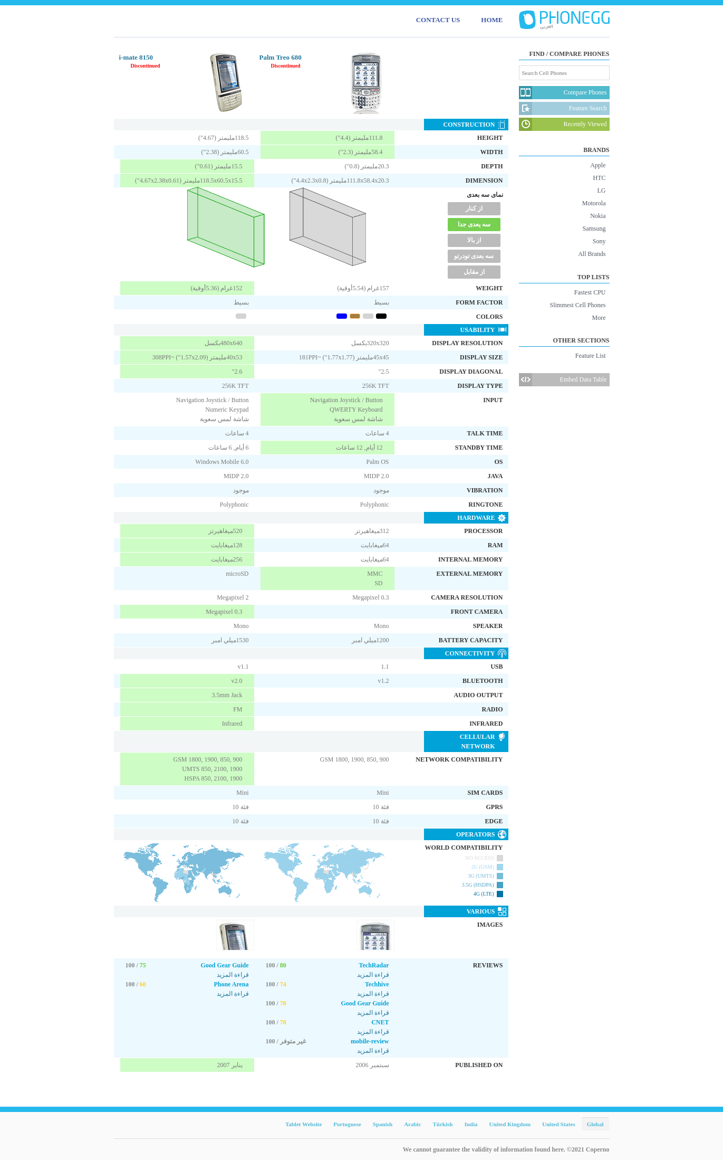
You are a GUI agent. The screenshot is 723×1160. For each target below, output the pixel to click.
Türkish (443, 1124)
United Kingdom (510, 1124)
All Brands (591, 254)
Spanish (382, 1124)
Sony (599, 241)
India (470, 1124)
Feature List (590, 355)
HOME (492, 20)
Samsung (593, 228)
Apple (597, 165)
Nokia (597, 216)
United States (558, 1124)
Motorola (594, 203)
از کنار (474, 208)
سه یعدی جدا (474, 224)
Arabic (412, 1124)
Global (595, 1124)
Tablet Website (303, 1124)
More (599, 317)
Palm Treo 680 (280, 57)
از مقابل (474, 271)
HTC (599, 178)
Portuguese (347, 1124)
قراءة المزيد (233, 974)
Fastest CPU (590, 292)
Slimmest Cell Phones (577, 305)
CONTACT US (438, 20)
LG (601, 190)
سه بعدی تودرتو (474, 256)
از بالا (474, 240)
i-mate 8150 (136, 57)
